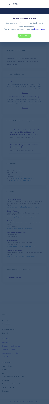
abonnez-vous (39, 29)
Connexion (24, 36)
